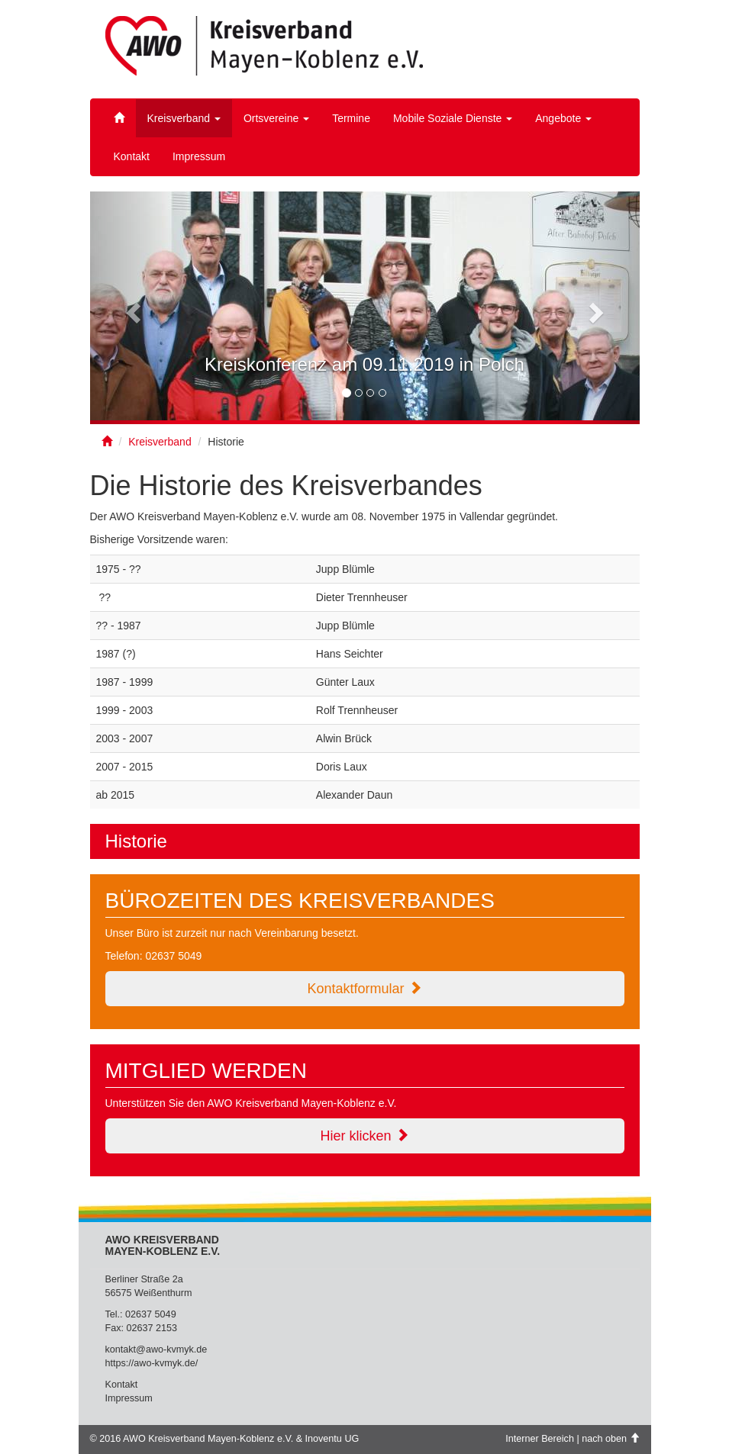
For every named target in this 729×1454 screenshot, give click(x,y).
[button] (131, 307)
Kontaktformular (364, 988)
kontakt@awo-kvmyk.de (156, 1349)
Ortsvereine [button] (276, 118)
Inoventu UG (332, 1438)
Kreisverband (160, 442)
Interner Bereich (539, 1438)
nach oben (610, 1438)
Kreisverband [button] (184, 118)
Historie (136, 841)
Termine (351, 118)
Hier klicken (364, 1135)
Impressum (199, 156)
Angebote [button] (563, 118)
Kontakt (132, 156)
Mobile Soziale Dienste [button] (452, 118)
